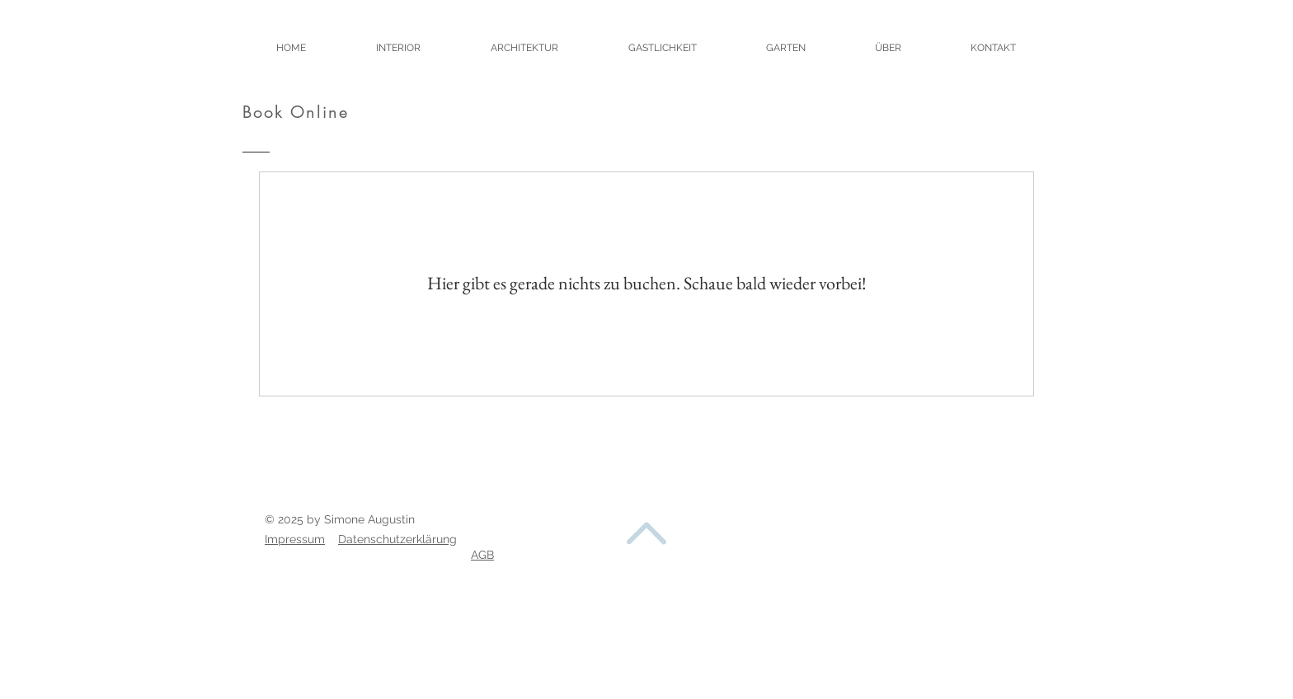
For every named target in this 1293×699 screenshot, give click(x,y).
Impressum (295, 539)
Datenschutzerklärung (397, 539)
